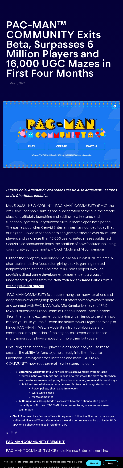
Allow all (94, 463)
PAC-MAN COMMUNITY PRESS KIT (35, 442)
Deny (110, 463)
